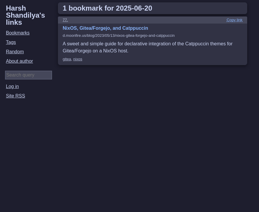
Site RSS (15, 95)
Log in (12, 86)
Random (15, 51)
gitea (67, 59)
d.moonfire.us (119, 35)
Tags (11, 42)
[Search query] (28, 75)
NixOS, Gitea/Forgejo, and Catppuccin (105, 28)
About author (19, 61)
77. (65, 20)
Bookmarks (18, 32)
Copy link (234, 20)
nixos (77, 59)
